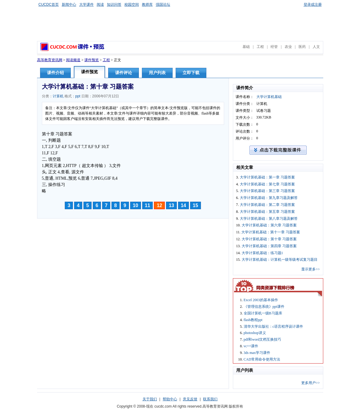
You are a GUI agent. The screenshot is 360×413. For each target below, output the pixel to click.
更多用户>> (310, 383)
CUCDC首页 (49, 4)
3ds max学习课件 (257, 353)
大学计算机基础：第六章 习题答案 (269, 225)
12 (159, 205)
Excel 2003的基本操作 (261, 300)
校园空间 (131, 4)
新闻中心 (69, 4)
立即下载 (191, 73)
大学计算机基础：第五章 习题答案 (267, 212)
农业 (288, 47)
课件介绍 (55, 73)
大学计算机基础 (269, 97)
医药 (302, 47)
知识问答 (114, 4)
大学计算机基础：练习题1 (262, 253)
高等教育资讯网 (49, 60)
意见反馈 (190, 399)
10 (135, 205)
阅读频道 (73, 60)
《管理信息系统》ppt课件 (264, 306)
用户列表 (157, 73)
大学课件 (86, 4)
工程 (260, 47)
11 (147, 205)
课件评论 (123, 73)
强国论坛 (163, 4)
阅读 (100, 4)
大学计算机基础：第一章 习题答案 (267, 177)
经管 (274, 47)
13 (171, 205)
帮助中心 (170, 399)
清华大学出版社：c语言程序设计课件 (273, 326)
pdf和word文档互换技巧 (262, 339)
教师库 (147, 4)
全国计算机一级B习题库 (263, 313)
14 (183, 205)
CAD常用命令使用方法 (262, 359)
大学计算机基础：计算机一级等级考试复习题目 (280, 259)
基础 (246, 47)
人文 (316, 47)
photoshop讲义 (255, 333)
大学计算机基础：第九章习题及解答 (269, 198)
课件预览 (91, 60)
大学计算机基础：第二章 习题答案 (267, 205)
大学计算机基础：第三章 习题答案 (267, 191)
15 (195, 205)
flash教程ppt (253, 320)
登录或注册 (313, 4)
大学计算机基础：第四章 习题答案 (269, 246)
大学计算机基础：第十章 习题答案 (269, 239)
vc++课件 (251, 346)
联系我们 (210, 399)
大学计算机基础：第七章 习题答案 (267, 184)
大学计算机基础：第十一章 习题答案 (270, 232)
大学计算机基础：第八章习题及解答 (269, 218)
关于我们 (149, 399)
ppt (77, 96)
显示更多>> (310, 269)
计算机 (58, 96)
